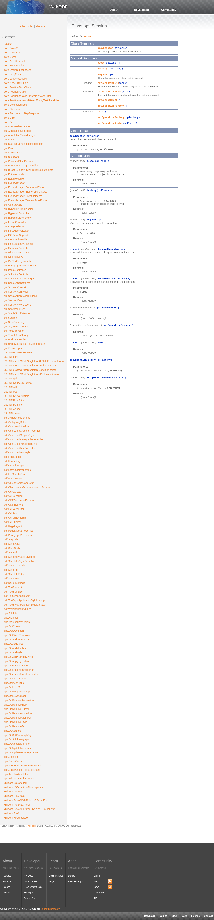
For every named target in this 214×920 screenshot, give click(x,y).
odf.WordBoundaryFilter (17, 609)
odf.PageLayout (13, 526)
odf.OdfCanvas (12, 491)
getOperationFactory (111, 106)
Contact (6, 892)
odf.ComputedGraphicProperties (22, 430)
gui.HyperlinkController (17, 213)
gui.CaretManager (14, 152)
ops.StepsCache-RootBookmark (22, 769)
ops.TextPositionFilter (16, 774)
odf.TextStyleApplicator (17, 595)
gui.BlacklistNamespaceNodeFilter (23, 143)
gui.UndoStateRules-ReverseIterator (24, 343)
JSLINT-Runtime (13, 404)
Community (168, 9)
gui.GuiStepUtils (13, 204)
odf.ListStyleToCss (14, 474)
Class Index (27, 26)
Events (97, 876)
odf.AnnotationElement (17, 417)
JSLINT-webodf (12, 409)
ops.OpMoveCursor (15, 695)
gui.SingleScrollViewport (17, 313)
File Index (41, 26)
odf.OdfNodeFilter (14, 509)
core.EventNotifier (14, 65)
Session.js (89, 36)
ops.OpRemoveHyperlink (18, 713)
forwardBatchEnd (108, 83)
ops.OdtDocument (14, 630)
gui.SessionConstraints (17, 282)
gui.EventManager (14, 183)
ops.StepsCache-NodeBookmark (22, 765)
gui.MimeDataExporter (16, 252)
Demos (163, 916)
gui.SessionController (16, 291)
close (101, 63)
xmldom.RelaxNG (14, 791)
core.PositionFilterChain (17, 87)
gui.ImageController (15, 222)
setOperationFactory (111, 117)
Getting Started (56, 876)
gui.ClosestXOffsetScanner (19, 161)
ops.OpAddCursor (14, 643)
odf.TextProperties (14, 587)
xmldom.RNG (11, 813)
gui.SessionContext (15, 287)
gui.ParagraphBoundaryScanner (22, 265)
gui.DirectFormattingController (21, 165)
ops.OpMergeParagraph (17, 691)
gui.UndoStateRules (15, 339)
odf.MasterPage (13, 478)
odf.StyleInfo (11, 552)
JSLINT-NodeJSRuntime (18, 382)
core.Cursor (10, 56)
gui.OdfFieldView (13, 256)
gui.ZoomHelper (13, 348)
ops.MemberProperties (17, 622)
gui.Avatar (9, 139)
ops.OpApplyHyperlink (16, 661)
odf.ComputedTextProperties (20, 448)
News (96, 887)
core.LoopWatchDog (15, 78)
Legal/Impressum (50, 909)
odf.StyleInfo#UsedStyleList (19, 556)
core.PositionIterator (15, 91)
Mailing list (29, 892)
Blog (174, 916)
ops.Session (11, 756)
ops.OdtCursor (12, 626)
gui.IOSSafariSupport (16, 235)
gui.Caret (9, 148)
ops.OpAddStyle (13, 652)
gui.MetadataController (17, 248)
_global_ (9, 43)
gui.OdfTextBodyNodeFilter (19, 261)
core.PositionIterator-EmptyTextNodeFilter (27, 96)
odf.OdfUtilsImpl (13, 522)
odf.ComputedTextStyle (17, 452)
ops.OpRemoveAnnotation (19, 700)
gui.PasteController (15, 269)
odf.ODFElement (13, 504)
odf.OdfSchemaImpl (15, 517)
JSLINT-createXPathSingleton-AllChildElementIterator (34, 361)
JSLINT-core (11, 356)
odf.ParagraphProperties (18, 535)
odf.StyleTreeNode (14, 582)
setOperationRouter (110, 123)
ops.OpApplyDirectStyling (18, 656)
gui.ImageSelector (14, 226)
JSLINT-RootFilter (14, 400)
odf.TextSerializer (13, 591)
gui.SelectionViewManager (19, 278)
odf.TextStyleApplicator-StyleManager (25, 604)
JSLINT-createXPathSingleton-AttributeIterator (30, 365)
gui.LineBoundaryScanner (18, 243)
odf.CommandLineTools (17, 426)
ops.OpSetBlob (12, 730)
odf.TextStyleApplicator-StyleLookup (24, 600)
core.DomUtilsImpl (14, 61)
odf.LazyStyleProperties (17, 469)
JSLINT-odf (10, 387)
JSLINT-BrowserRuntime (18, 352)
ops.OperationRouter (93, 388)
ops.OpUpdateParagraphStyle (21, 752)
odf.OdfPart (10, 513)
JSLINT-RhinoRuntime (16, 396)
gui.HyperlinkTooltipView (17, 217)
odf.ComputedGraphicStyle (19, 435)
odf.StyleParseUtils (14, 565)
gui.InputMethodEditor (16, 230)
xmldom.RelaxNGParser (17, 804)
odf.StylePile (11, 569)
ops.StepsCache (13, 761)
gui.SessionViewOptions (17, 304)
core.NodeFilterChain (16, 83)
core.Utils (9, 117)
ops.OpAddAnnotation (16, 639)
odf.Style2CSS (12, 543)
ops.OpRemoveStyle (15, 722)
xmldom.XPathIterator (16, 817)
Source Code (30, 898)
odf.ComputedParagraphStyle (20, 443)
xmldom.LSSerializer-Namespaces (23, 787)
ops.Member (11, 617)
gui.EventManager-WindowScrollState (25, 200)
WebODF (58, 6)
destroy (103, 68)
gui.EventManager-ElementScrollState (25, 191)
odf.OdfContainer (13, 496)
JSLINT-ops (10, 391)
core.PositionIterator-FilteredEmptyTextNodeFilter (32, 100)
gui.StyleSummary (14, 322)
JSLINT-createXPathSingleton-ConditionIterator (30, 369)
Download (149, 916)
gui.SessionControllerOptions (20, 296)
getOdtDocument (107, 100)
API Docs (28, 876)
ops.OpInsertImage (15, 678)
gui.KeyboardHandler (16, 239)
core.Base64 (11, 48)
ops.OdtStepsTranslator (17, 635)
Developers (141, 9)
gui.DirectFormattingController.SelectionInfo (28, 169)
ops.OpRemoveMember (17, 717)
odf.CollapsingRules (15, 422)
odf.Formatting (12, 461)
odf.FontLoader (12, 456)
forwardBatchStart (110, 91)
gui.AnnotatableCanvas (17, 126)
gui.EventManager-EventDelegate (23, 196)
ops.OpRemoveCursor (16, 709)
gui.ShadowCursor (14, 309)
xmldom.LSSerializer (15, 782)
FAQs (184, 916)
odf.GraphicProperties (16, 465)
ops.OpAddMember (15, 648)
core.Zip (8, 122)
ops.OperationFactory (16, 665)
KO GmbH (34, 909)
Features (7, 876)
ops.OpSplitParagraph (16, 739)
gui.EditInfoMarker (14, 178)
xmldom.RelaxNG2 (14, 795)
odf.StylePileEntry (14, 574)
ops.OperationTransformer (19, 669)
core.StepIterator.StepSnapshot (21, 113)
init (100, 111)
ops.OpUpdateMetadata (17, 748)
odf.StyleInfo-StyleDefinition (19, 561)
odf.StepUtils (11, 539)
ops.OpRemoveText (15, 726)
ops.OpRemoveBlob (15, 704)
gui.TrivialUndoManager (17, 335)
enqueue (103, 74)
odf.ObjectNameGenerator (19, 482)
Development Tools (33, 887)
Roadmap (7, 881)
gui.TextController (14, 330)
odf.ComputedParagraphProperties (23, 439)
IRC (95, 898)
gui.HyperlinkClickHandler (18, 209)
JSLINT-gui (10, 378)
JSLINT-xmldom (13, 413)
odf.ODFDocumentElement (19, 500)
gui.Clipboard (11, 156)
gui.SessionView (13, 300)
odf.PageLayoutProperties (18, 530)
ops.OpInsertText (13, 687)
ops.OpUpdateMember (17, 743)
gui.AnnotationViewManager (20, 135)
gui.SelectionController (17, 274)
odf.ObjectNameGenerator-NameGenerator (28, 487)
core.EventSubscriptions (17, 69)
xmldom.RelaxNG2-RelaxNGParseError (26, 800)
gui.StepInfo (11, 317)
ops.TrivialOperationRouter (19, 778)
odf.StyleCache (12, 548)
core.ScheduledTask (15, 104)
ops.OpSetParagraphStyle (19, 735)
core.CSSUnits (12, 52)
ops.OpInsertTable (14, 682)
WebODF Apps (75, 881)
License (195, 916)
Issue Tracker (30, 881)
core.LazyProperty (14, 74)
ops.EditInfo (10, 613)
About (114, 9)
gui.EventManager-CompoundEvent (24, 187)
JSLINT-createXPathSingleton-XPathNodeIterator (32, 374)
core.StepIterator (13, 109)
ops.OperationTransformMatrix (21, 674)
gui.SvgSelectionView (16, 326)
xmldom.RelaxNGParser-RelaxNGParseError (29, 809)
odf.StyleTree (11, 578)
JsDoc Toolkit (31, 826)
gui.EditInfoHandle (14, 174)
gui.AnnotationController (17, 130)
